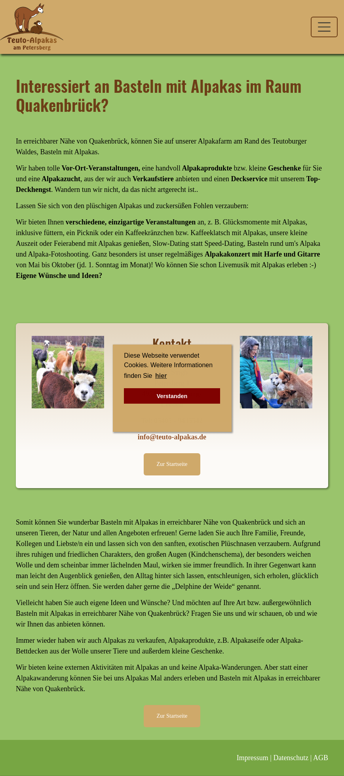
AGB (320, 758)
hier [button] (161, 375)
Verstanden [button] (172, 396)
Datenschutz (290, 758)
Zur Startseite (172, 464)
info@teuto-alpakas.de (172, 437)
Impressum (252, 758)
